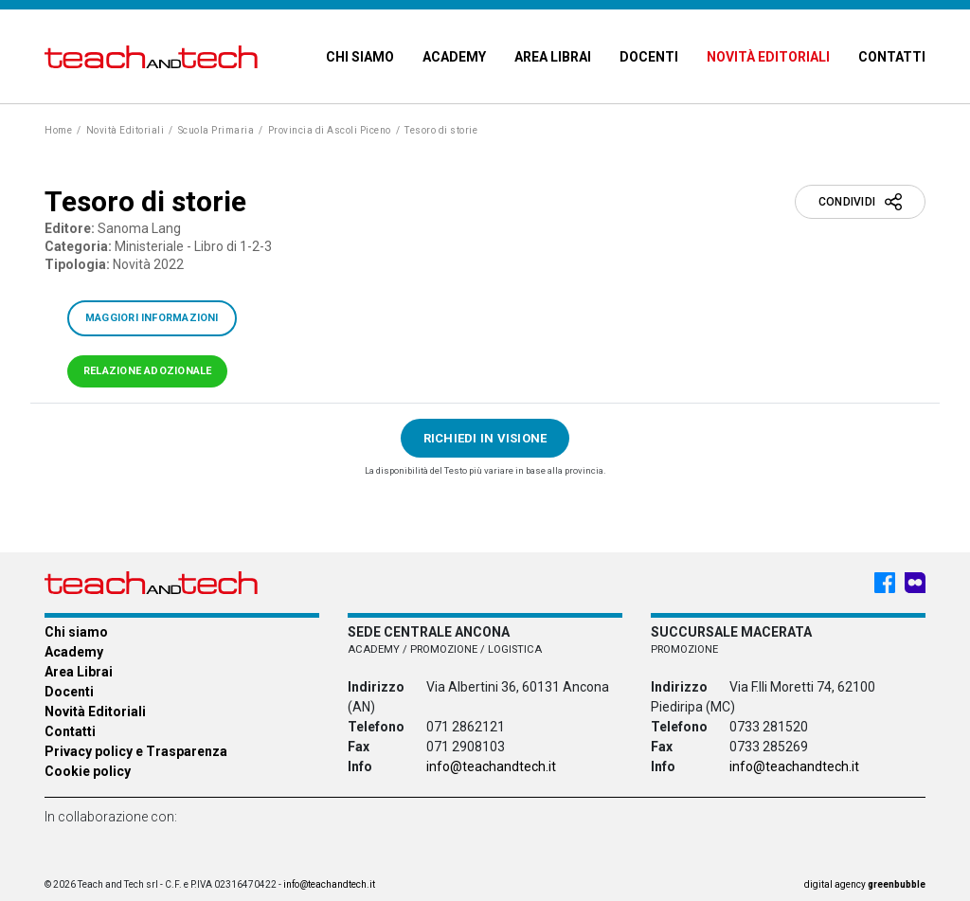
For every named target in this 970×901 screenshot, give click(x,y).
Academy (454, 56)
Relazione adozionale (147, 371)
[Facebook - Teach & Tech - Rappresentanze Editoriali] (884, 582)
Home (58, 130)
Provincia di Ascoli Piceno (329, 130)
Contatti (891, 56)
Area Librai (552, 56)
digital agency (864, 884)
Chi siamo (360, 56)
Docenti (649, 56)
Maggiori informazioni (152, 318)
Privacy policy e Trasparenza (136, 751)
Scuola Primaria (216, 130)
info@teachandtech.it (491, 766)
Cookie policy (88, 771)
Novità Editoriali (768, 56)
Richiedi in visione (485, 438)
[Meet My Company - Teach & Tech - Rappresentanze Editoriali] (915, 582)
